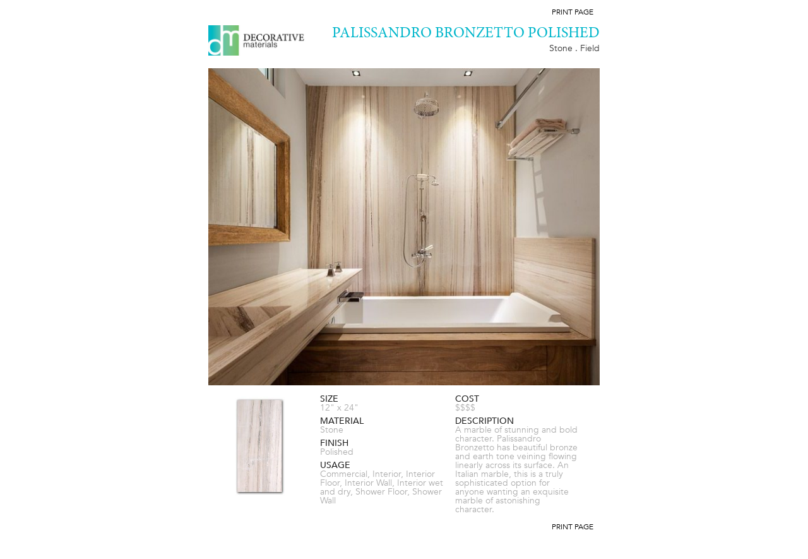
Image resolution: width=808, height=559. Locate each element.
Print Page (572, 12)
